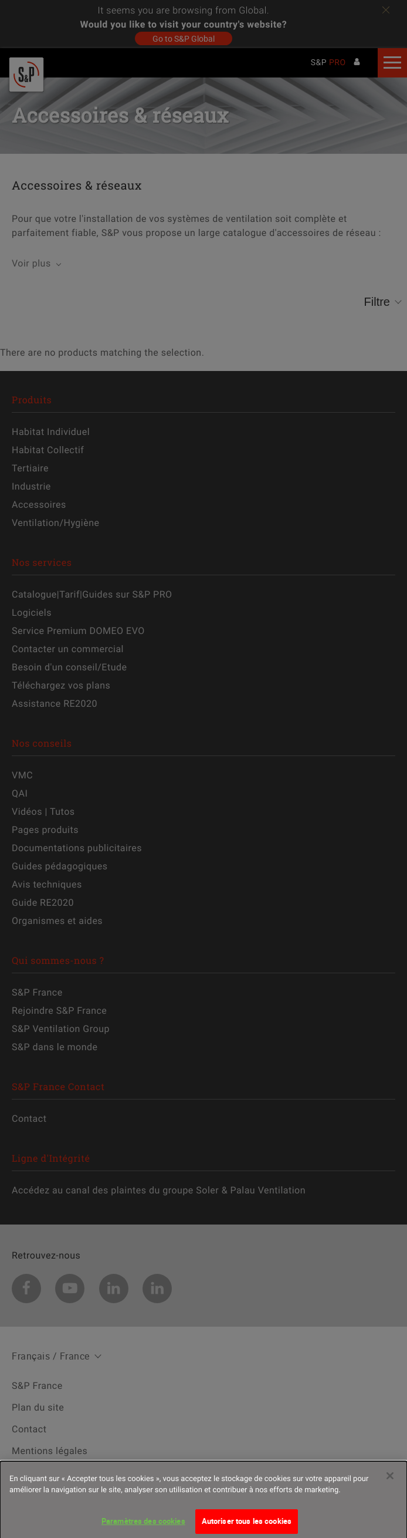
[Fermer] (390, 1479)
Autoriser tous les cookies (246, 1524)
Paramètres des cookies (143, 1524)
